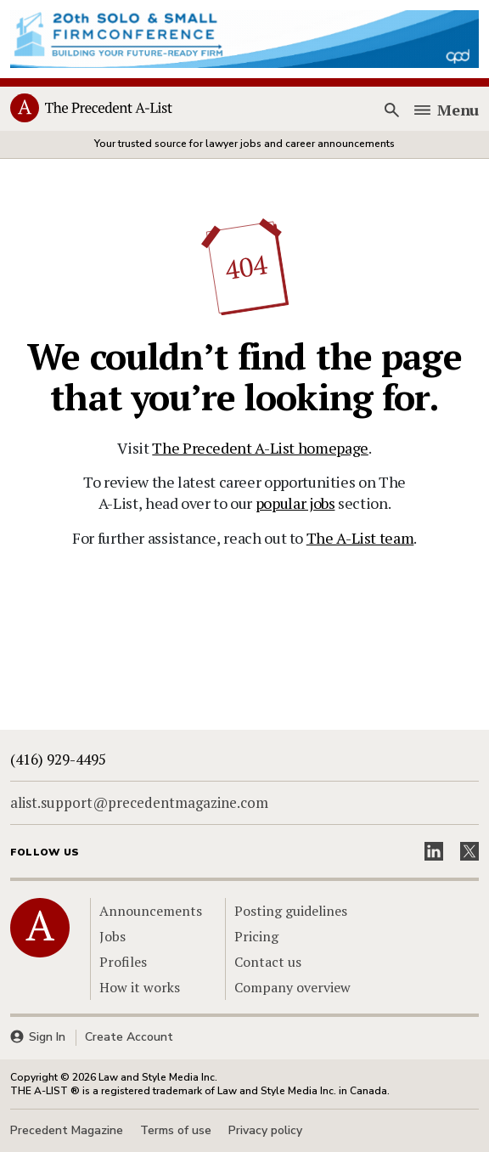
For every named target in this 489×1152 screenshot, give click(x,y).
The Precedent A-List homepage (260, 448)
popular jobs (295, 503)
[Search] (391, 109)
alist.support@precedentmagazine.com (139, 802)
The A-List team (360, 538)
